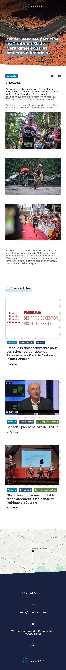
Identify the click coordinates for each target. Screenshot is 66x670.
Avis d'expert (26, 342)
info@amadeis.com (33, 612)
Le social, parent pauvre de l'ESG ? (32, 427)
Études (40, 342)
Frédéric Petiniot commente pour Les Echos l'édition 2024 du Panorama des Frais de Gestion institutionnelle (32, 353)
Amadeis (11, 76)
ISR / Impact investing (47, 422)
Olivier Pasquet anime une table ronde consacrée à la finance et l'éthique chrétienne (31, 498)
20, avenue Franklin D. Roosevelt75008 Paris (33, 632)
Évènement (25, 490)
